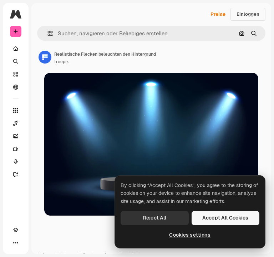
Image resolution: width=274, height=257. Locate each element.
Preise (217, 14)
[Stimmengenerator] (15, 161)
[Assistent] (15, 174)
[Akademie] (15, 230)
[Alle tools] (15, 110)
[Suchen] (15, 61)
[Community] (15, 87)
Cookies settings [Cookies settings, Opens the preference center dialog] (189, 235)
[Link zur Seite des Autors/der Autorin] (45, 57)
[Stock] (15, 74)
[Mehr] (15, 242)
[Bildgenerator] (15, 136)
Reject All (154, 218)
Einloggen (248, 14)
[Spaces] (15, 123)
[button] (47, 33)
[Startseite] (15, 48)
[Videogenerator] (15, 149)
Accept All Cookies (225, 218)
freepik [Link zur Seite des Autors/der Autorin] (61, 62)
